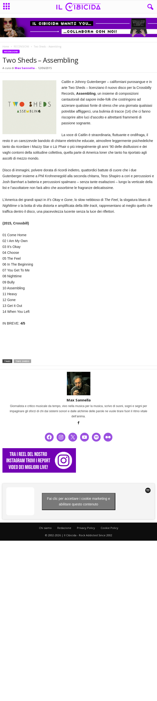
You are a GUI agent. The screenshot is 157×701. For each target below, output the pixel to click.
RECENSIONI (21, 46)
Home (5, 46)
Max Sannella (25, 68)
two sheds (22, 361)
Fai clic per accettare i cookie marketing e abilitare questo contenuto (78, 501)
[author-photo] (78, 383)
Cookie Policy (109, 528)
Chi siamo (45, 528)
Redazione (64, 528)
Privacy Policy (86, 528)
